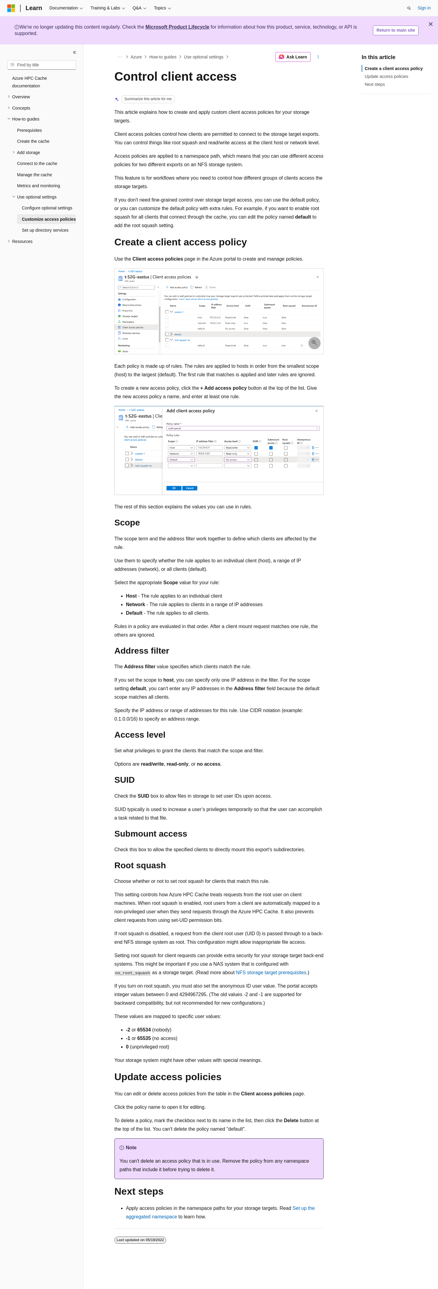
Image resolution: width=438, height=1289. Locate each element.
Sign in (424, 7)
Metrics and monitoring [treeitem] (38, 185)
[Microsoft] (11, 8)
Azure (136, 56)
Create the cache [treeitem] (33, 141)
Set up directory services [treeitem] (45, 230)
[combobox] (41, 65)
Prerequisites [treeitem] (29, 130)
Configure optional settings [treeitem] (47, 207)
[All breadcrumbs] (119, 57)
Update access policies (386, 76)
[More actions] (318, 57)
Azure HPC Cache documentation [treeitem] (29, 82)
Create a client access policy (394, 68)
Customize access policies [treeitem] (49, 219)
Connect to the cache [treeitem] (37, 163)
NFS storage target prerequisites (271, 972)
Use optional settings (204, 56)
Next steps (375, 84)
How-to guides (163, 56)
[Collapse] (74, 52)
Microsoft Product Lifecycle (177, 27)
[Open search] (409, 8)
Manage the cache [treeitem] (34, 174)
